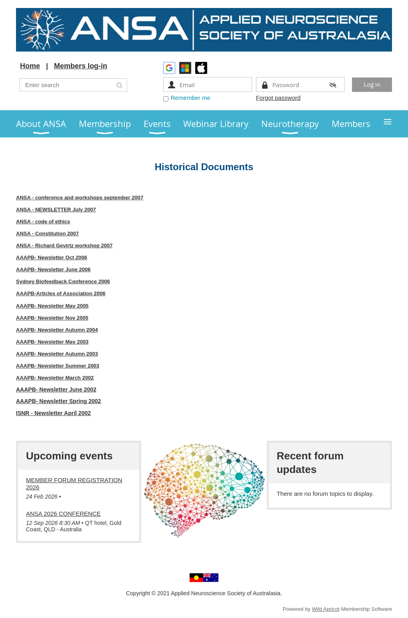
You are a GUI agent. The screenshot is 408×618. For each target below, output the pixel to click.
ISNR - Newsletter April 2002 (53, 413)
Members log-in (80, 66)
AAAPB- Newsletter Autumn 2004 (57, 330)
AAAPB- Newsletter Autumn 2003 (57, 354)
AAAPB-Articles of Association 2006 (60, 293)
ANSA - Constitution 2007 (47, 233)
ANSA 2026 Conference (63, 513)
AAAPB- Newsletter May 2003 (52, 342)
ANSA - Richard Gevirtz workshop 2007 (64, 245)
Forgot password (278, 97)
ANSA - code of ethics (43, 222)
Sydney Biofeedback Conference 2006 (63, 281)
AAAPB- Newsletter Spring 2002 (58, 401)
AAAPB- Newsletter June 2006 (53, 269)
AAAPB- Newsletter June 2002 (56, 389)
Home (30, 66)
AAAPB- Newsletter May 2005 (52, 306)
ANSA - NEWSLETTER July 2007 (56, 210)
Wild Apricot (326, 609)
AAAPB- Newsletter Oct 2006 (51, 257)
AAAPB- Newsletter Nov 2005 (52, 318)
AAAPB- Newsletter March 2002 (55, 378)
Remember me (190, 97)
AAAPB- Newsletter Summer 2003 (57, 366)
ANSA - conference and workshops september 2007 (79, 198)
